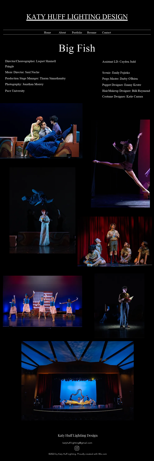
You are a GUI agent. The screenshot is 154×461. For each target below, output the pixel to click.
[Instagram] (77, 448)
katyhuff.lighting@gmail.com (77, 442)
